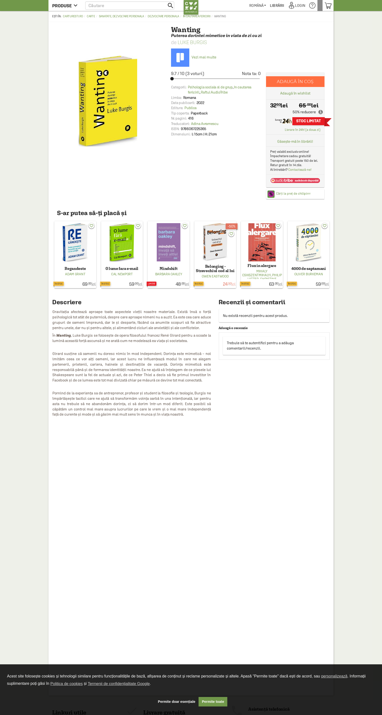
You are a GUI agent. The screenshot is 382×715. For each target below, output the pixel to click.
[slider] (216, 79)
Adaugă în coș (295, 81)
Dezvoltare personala (163, 16)
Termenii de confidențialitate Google (119, 684)
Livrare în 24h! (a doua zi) (302, 130)
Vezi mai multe (193, 57)
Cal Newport (122, 274)
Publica (190, 108)
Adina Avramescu (205, 124)
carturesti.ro (73, 16)
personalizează (334, 676)
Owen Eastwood (215, 276)
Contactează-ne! (299, 170)
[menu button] (66, 5)
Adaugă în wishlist (295, 93)
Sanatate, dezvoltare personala (121, 16)
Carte (91, 16)
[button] (129, 5)
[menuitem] (262, 5)
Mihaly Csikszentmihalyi (256, 273)
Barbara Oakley (168, 274)
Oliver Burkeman (308, 274)
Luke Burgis (192, 42)
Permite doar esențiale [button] (176, 702)
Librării (282, 5)
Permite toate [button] (213, 702)
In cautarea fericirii (196, 16)
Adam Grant (75, 274)
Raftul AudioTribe (214, 92)
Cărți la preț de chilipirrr (293, 193)
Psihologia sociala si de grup (210, 87)
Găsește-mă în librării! (295, 141)
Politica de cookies (66, 684)
